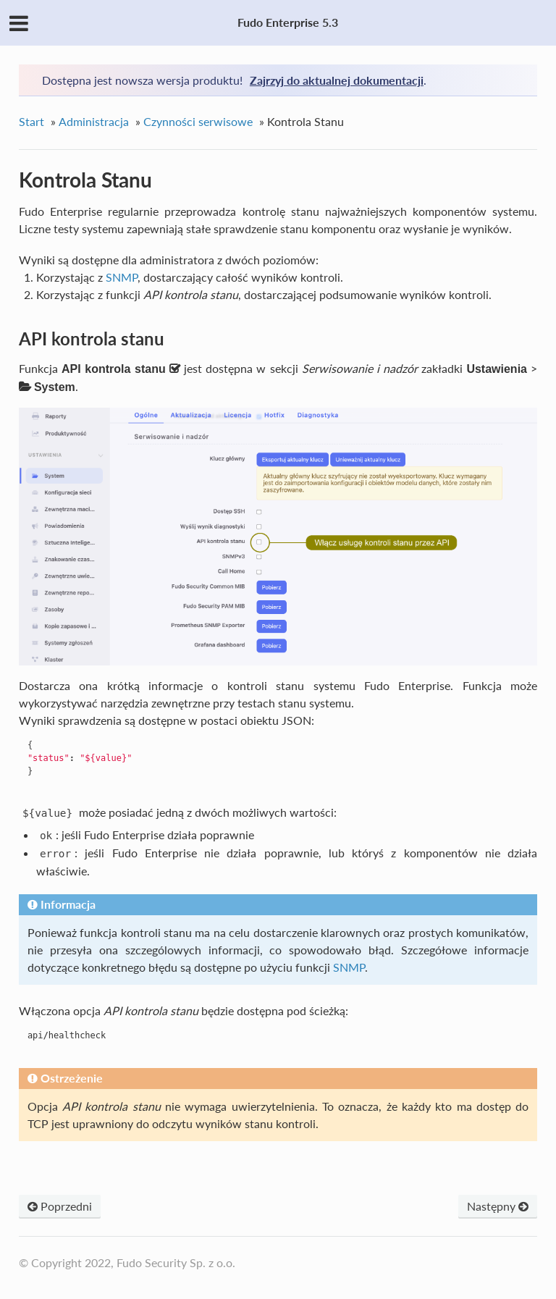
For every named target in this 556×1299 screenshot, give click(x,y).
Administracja (94, 121)
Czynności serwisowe (198, 121)
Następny (497, 1206)
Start (31, 121)
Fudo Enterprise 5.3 (287, 22)
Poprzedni (60, 1206)
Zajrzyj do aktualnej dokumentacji (337, 80)
